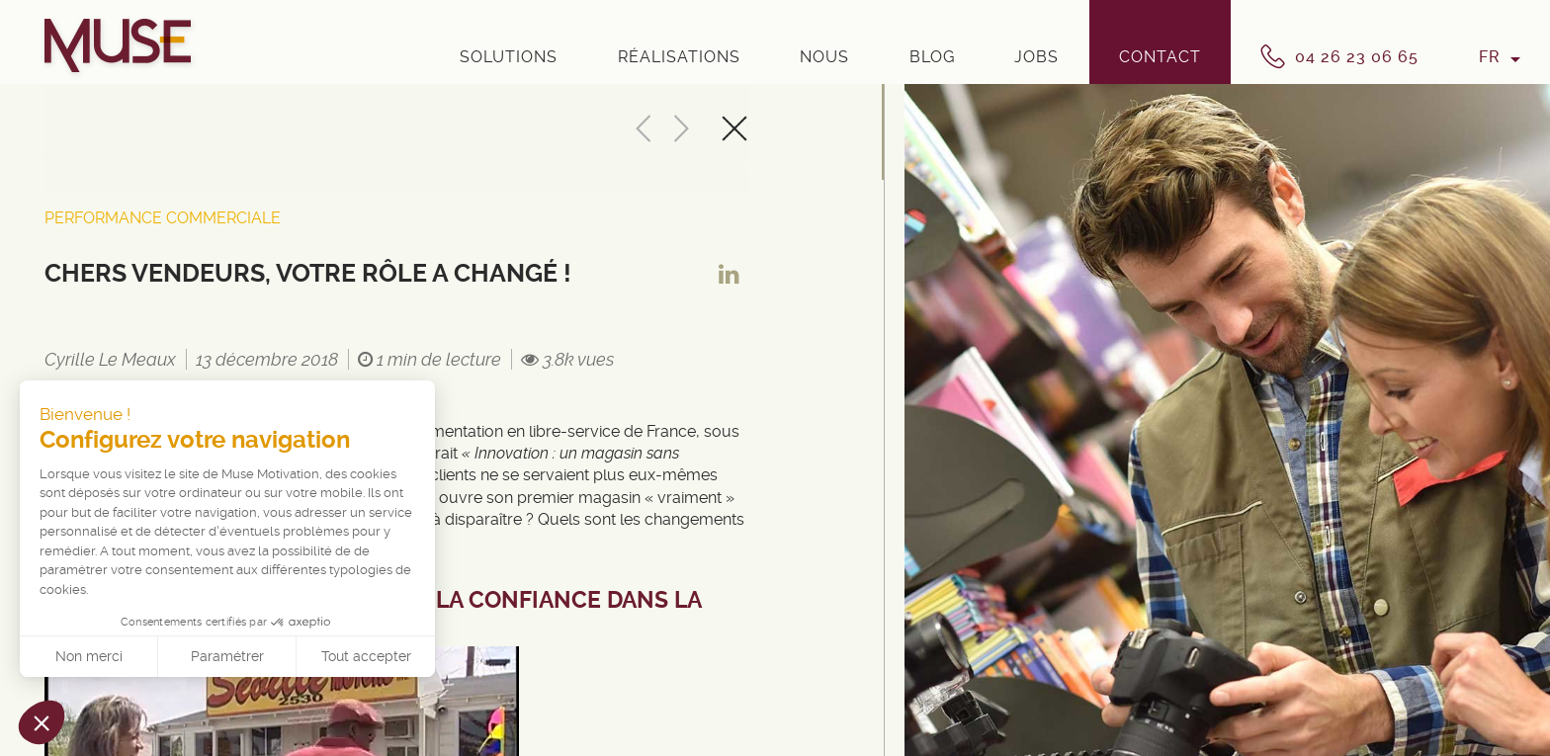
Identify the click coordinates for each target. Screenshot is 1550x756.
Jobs (1036, 56)
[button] (41, 722)
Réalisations (679, 56)
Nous (824, 56)
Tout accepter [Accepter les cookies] (366, 656)
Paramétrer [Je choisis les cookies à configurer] (227, 656)
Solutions (509, 56)
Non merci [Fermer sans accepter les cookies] (89, 656)
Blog (932, 56)
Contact (1160, 56)
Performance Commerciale (162, 218)
